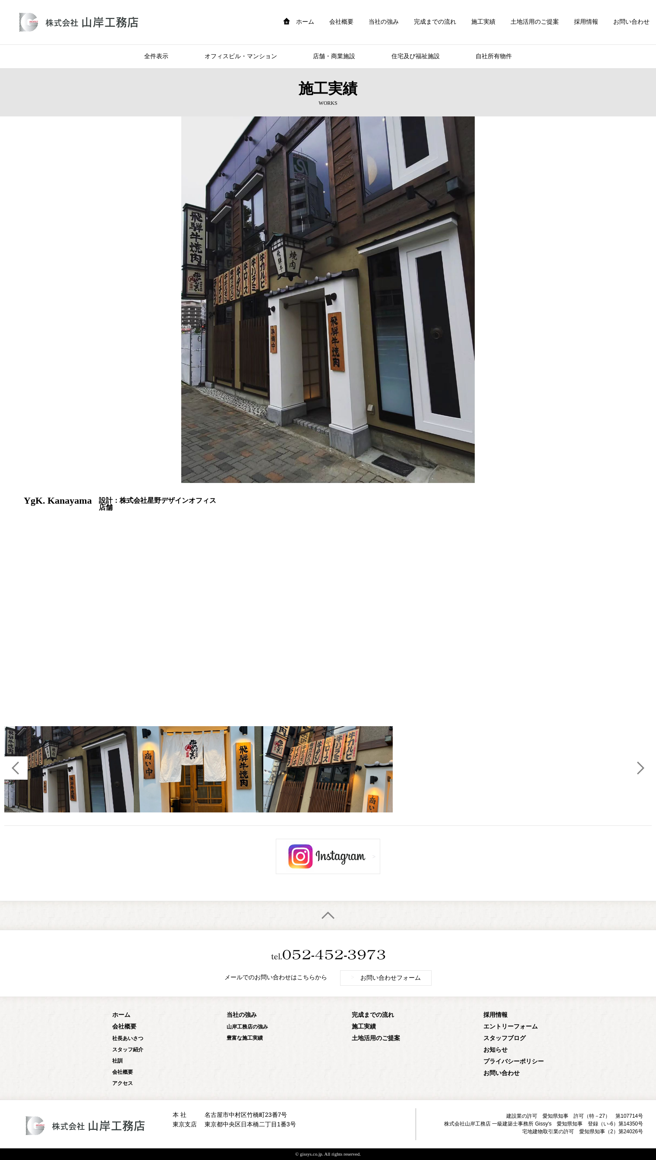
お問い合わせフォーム (386, 977)
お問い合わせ (631, 22)
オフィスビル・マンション (241, 56)
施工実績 (483, 22)
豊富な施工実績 (245, 1038)
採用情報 (586, 22)
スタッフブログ (504, 1038)
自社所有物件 (494, 56)
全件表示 (156, 56)
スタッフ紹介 (127, 1050)
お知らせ (495, 1050)
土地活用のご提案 (535, 22)
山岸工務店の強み (247, 1027)
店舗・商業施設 (334, 56)
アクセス (122, 1083)
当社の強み (384, 22)
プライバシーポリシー (513, 1061)
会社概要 (341, 22)
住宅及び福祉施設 (415, 56)
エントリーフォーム (510, 1026)
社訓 (117, 1061)
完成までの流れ (435, 22)
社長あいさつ (127, 1038)
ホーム (305, 22)
